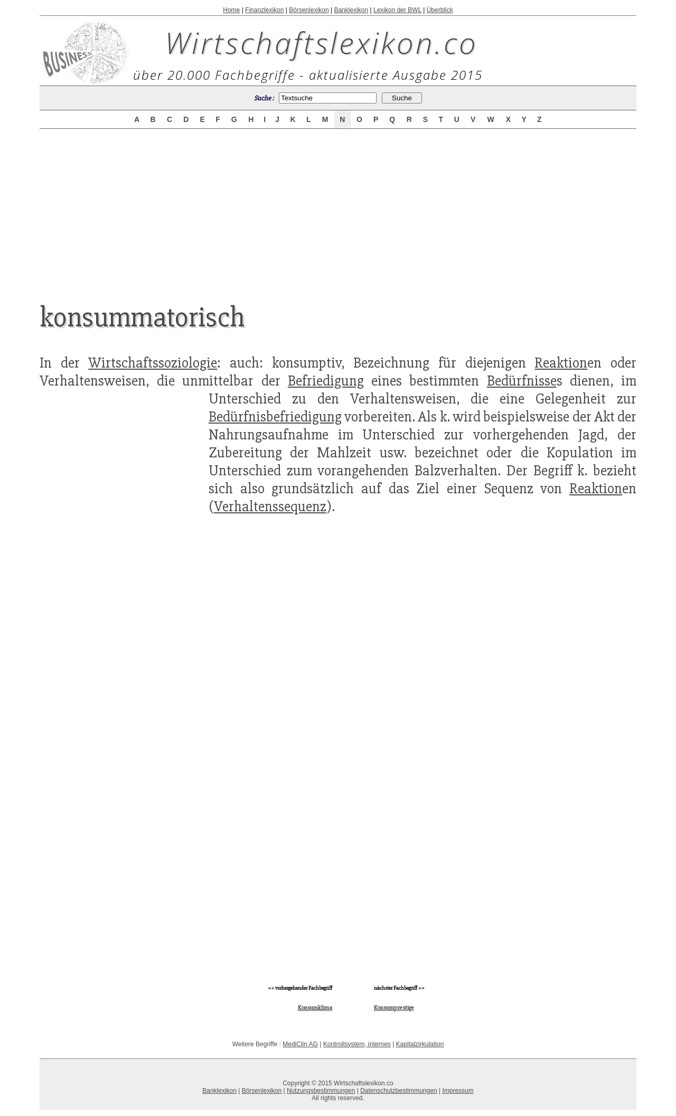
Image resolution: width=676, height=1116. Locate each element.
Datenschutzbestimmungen (398, 1090)
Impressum (457, 1090)
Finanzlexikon (264, 10)
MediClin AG (300, 1044)
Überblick (440, 10)
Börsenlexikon (308, 10)
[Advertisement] (338, 207)
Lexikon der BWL (397, 10)
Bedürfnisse (522, 381)
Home (231, 10)
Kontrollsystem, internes (357, 1044)
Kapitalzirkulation (420, 1044)
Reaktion (560, 363)
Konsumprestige (394, 1008)
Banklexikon (351, 10)
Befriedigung (326, 381)
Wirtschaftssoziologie (152, 363)
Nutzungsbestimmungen (321, 1090)
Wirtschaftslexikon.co (321, 42)
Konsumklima (315, 1008)
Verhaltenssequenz (270, 506)
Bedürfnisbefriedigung (275, 417)
